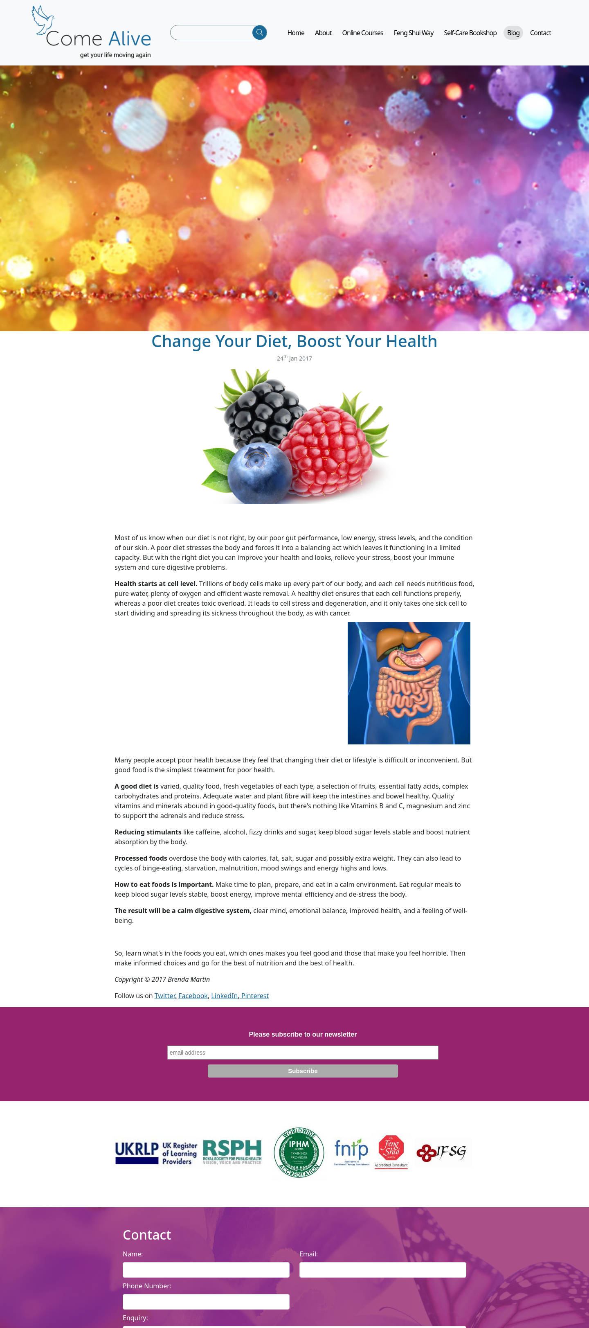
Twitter (165, 995)
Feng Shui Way (414, 32)
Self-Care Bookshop (470, 32)
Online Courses (362, 32)
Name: (133, 1253)
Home (295, 32)
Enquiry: (135, 1317)
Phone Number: (147, 1285)
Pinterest (254, 995)
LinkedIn (224, 995)
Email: (308, 1253)
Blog (513, 32)
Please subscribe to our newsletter (303, 1034)
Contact (540, 32)
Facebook (193, 995)
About (323, 32)
